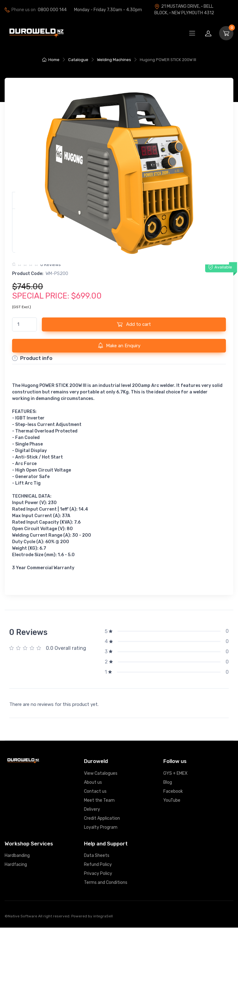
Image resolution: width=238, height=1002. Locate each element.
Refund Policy (98, 939)
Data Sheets (96, 930)
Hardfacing (16, 939)
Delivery (92, 883)
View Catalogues (100, 847)
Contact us (95, 865)
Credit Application (102, 892)
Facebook (173, 865)
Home (51, 59)
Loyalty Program (100, 901)
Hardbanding (17, 930)
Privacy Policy (98, 948)
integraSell (103, 990)
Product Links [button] (40, 274)
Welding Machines (114, 59)
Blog (167, 856)
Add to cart (134, 398)
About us (93, 856)
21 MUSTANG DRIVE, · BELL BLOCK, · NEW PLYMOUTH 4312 (184, 10)
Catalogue (78, 59)
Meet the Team (99, 874)
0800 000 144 (52, 9)
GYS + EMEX (175, 847)
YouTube (171, 874)
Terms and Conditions (105, 957)
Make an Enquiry (119, 420)
